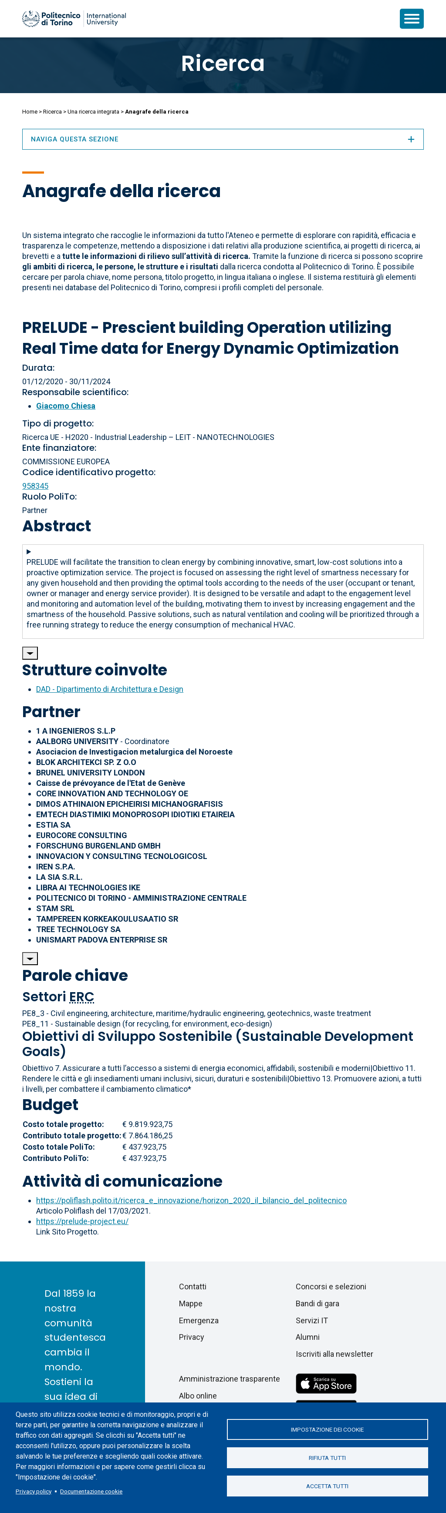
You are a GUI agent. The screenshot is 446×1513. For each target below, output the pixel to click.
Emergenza (199, 1320)
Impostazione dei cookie (327, 1429)
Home (29, 111)
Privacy (191, 1337)
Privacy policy (33, 1491)
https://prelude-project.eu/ (82, 1221)
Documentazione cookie (91, 1491)
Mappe (191, 1303)
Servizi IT (312, 1320)
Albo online (198, 1395)
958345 (35, 485)
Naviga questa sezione (223, 139)
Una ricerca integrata (93, 111)
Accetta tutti (327, 1486)
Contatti (192, 1286)
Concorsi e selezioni (331, 1286)
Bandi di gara (317, 1303)
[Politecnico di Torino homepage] (74, 18)
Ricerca (223, 63)
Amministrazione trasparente (229, 1378)
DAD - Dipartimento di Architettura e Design (109, 689)
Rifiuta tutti (327, 1457)
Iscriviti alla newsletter (334, 1354)
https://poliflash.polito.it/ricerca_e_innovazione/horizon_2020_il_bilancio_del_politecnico (191, 1200)
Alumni (308, 1337)
